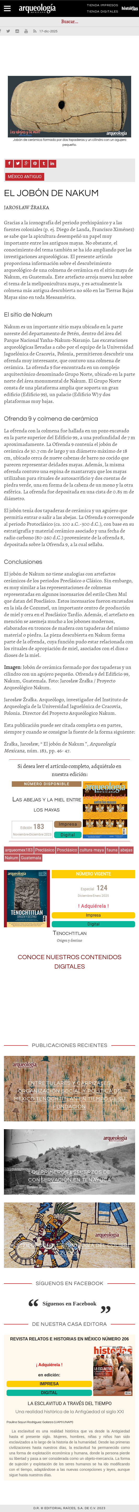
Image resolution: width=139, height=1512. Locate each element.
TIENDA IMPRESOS (102, 6)
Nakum (11, 857)
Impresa (68, 824)
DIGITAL (49, 1392)
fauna (112, 850)
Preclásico (44, 850)
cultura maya (92, 850)
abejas (126, 850)
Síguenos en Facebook (70, 1303)
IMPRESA (49, 1384)
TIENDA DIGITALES (102, 12)
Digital (68, 834)
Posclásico (67, 850)
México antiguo (25, 176)
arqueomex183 (19, 850)
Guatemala (31, 857)
